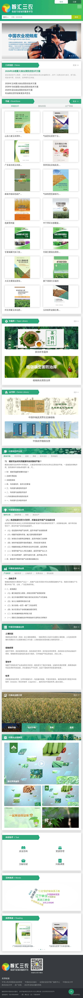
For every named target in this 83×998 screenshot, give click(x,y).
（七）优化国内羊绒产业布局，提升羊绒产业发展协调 (27, 530)
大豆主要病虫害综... (13, 281)
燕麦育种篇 (9, 223)
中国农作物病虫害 (41, 441)
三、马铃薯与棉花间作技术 (17, 488)
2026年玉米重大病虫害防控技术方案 (20, 83)
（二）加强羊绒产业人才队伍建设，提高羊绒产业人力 (27, 551)
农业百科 (23, 851)
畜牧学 (8, 662)
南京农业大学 (7, 985)
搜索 (76, 17)
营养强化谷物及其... (51, 165)
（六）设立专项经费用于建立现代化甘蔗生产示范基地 (27, 597)
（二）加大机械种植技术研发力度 (19, 613)
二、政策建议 (12, 589)
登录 (61, 2)
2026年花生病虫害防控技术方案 (19, 90)
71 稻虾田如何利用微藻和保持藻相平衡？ (23, 461)
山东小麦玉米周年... (13, 136)
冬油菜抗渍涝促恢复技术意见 (17, 93)
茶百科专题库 (41, 352)
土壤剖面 (9, 634)
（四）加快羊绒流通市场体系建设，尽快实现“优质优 (26, 543)
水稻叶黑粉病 (12, 476)
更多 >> (76, 65)
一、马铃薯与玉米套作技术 (17, 500)
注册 (74, 2)
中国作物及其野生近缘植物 (42, 417)
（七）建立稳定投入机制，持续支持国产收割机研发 (26, 593)
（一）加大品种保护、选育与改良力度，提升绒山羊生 (27, 555)
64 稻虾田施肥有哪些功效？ (18, 472)
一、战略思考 (10, 579)
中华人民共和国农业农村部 (12, 982)
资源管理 (60, 851)
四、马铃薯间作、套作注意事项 (18, 484)
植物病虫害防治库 (41, 380)
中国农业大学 (68, 982)
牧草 (7, 676)
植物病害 (9, 648)
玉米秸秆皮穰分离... (51, 310)
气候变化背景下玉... (51, 136)
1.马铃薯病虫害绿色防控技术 (17, 496)
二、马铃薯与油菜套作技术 (17, 492)
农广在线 (18, 985)
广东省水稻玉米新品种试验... (23, 946)
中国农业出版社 (31, 982)
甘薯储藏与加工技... (13, 252)
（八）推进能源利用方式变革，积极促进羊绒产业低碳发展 (30, 520)
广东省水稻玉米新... (13, 165)
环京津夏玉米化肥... (13, 310)
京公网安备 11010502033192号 (44, 991)
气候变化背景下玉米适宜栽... (60, 946)
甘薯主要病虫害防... (51, 252)
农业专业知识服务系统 (32, 985)
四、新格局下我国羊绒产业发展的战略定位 (23, 559)
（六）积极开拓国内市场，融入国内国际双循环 (24, 534)
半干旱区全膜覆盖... (51, 223)
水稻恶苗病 (11, 480)
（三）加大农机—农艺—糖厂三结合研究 (22, 605)
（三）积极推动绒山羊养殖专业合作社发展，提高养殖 (27, 547)
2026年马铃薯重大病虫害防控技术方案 (21, 87)
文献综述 (23, 864)
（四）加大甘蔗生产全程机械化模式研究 (22, 609)
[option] (41, 41)
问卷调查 (60, 864)
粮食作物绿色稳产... (13, 194)
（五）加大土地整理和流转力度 (18, 601)
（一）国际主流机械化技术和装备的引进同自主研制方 (27, 618)
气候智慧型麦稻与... (51, 194)
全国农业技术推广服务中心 (50, 982)
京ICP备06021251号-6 (26, 991)
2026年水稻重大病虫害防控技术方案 (22, 71)
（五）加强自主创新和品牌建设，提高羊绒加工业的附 (27, 539)
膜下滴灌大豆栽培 (51, 281)
